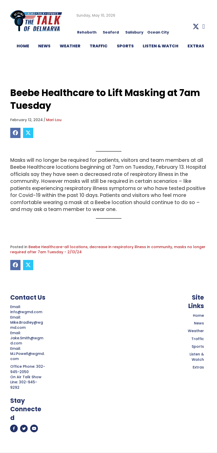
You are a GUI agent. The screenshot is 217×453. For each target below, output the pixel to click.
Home (198, 315)
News (199, 323)
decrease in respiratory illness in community (130, 246)
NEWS (44, 46)
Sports (125, 46)
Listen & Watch (197, 357)
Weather (196, 330)
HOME (23, 46)
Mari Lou (53, 119)
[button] (196, 26)
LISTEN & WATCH (160, 46)
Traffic (197, 338)
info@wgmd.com (26, 311)
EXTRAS (196, 46)
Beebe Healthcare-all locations (58, 246)
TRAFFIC (99, 46)
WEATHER (70, 46)
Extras (198, 367)
